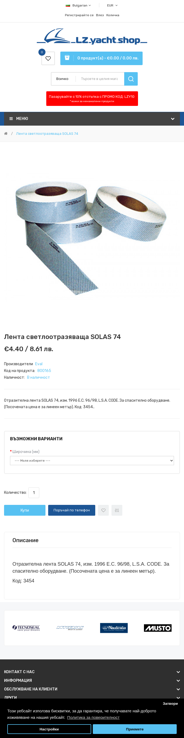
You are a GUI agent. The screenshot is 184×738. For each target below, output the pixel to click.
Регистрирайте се (79, 15)
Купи (25, 510)
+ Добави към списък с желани (103, 510)
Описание (25, 540)
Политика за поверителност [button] (93, 717)
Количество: (16, 492)
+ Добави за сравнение (116, 510)
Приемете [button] (135, 729)
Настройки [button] (49, 729)
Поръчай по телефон (72, 510)
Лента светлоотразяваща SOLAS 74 (46, 134)
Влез (100, 15)
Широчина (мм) (26, 451)
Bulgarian (78, 5)
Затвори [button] (170, 704)
